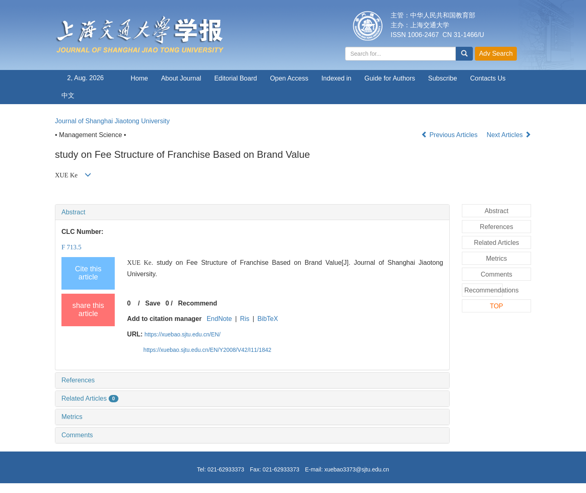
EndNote (219, 318)
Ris (244, 318)
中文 (67, 95)
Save (152, 303)
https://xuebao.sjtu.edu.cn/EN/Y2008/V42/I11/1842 (207, 350)
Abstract (73, 212)
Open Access (289, 78)
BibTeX (267, 318)
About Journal (181, 78)
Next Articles (509, 134)
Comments (77, 435)
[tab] (252, 212)
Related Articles (89, 398)
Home (139, 78)
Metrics (72, 416)
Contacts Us (487, 78)
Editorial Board (235, 78)
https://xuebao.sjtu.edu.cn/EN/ (182, 334)
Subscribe (442, 78)
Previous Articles (450, 134)
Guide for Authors (390, 78)
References (78, 380)
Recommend (197, 303)
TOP (496, 306)
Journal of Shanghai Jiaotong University (112, 121)
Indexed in (336, 78)
